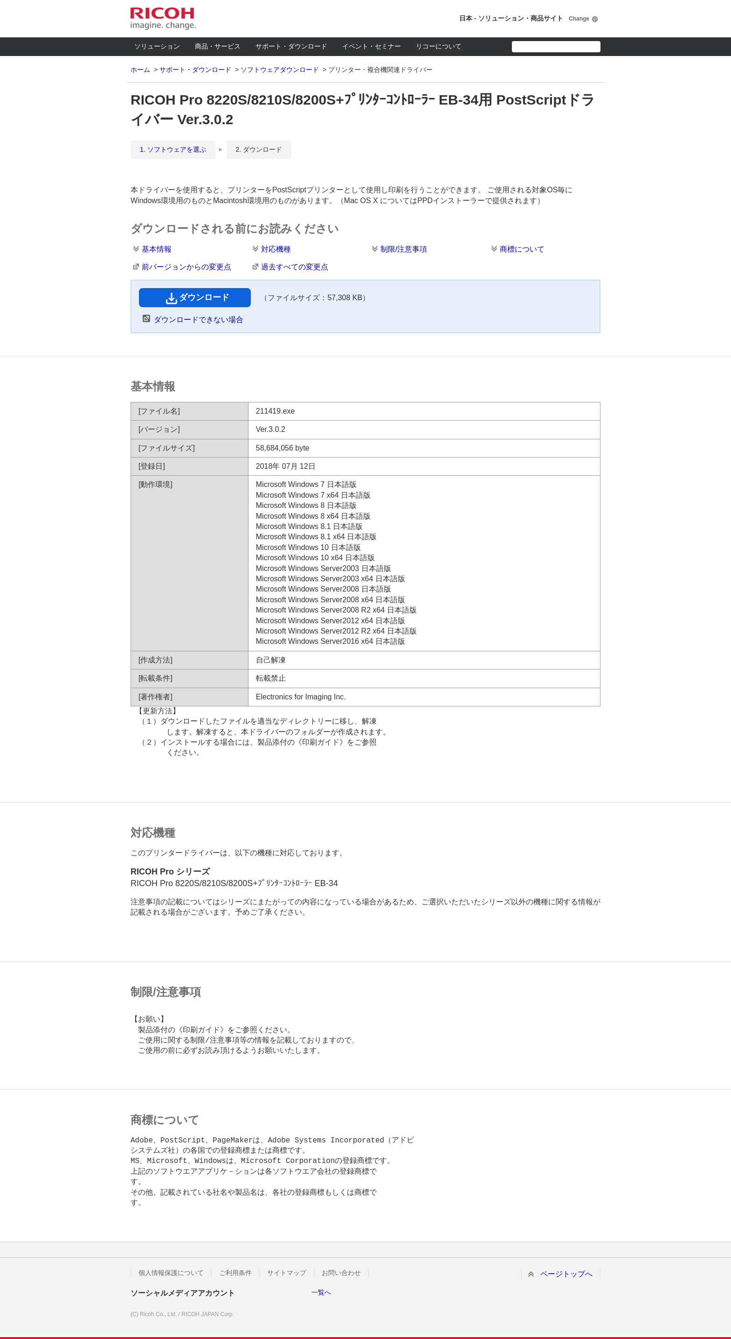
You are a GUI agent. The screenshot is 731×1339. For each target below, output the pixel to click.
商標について (522, 249)
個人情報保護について (171, 1272)
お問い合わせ (341, 1272)
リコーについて (439, 46)
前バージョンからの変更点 (186, 267)
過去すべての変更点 (294, 267)
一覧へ (321, 1292)
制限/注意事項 (403, 249)
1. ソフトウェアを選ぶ (173, 149)
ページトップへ (566, 1274)
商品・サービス (218, 46)
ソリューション (157, 46)
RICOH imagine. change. (163, 18)
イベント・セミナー (371, 46)
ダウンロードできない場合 (198, 320)
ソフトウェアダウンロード (280, 69)
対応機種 (276, 249)
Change (579, 18)
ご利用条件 (235, 1272)
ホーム (140, 69)
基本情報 (157, 249)
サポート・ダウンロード (291, 46)
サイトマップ (286, 1272)
